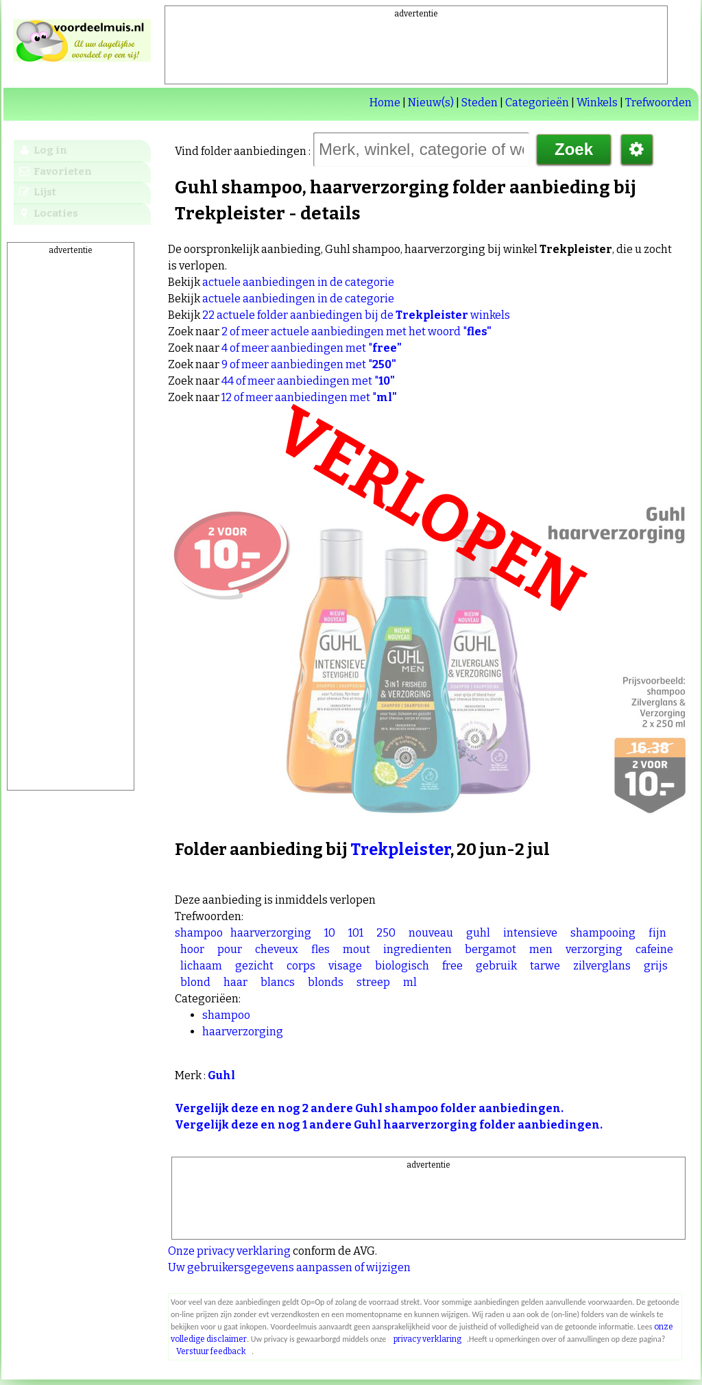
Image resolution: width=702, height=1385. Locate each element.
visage (345, 965)
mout (356, 949)
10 (329, 932)
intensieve (530, 932)
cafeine (654, 949)
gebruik (496, 965)
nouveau (431, 932)
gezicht (254, 965)
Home (385, 102)
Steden (479, 102)
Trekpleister (400, 849)
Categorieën (537, 102)
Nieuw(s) (431, 102)
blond (195, 982)
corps (301, 965)
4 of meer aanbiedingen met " (311, 347)
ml (410, 982)
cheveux (276, 949)
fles (320, 949)
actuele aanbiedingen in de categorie (298, 282)
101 (355, 932)
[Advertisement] (416, 51)
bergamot (490, 949)
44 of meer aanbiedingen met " (308, 380)
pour (229, 949)
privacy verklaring (427, 1339)
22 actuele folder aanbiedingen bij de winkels (356, 315)
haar (235, 982)
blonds (325, 982)
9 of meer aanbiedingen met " (308, 364)
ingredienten (417, 949)
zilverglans (602, 965)
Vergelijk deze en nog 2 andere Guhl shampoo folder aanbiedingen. (369, 1108)
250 (386, 932)
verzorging (594, 949)
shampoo (199, 932)
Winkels (597, 102)
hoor (192, 949)
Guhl (221, 1075)
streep (373, 982)
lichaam (201, 965)
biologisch (402, 965)
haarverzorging (270, 932)
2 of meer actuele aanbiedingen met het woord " (356, 331)
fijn (657, 932)
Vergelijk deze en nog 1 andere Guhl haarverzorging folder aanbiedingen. (389, 1124)
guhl (478, 932)
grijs (656, 965)
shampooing (603, 932)
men (541, 949)
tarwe (545, 965)
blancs (278, 982)
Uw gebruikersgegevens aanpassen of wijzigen (289, 1267)
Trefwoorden (658, 102)
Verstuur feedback (211, 1351)
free (452, 965)
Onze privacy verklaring (229, 1250)
